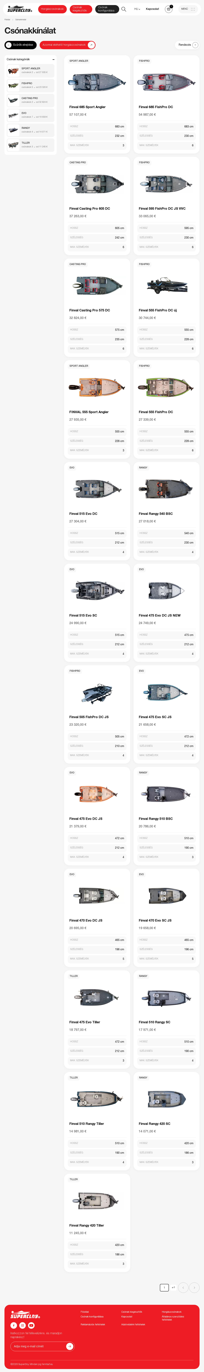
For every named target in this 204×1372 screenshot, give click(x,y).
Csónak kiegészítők (80, 9)
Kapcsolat (152, 9)
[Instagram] (22, 1325)
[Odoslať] (69, 1346)
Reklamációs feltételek (93, 1325)
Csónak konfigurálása (106, 9)
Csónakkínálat (20, 20)
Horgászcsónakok (52, 9)
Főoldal (7, 20)
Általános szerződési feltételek (173, 1318)
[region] (102, 19)
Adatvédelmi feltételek (133, 1325)
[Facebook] (13, 1325)
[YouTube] (31, 1325)
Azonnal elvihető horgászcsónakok (64, 45)
